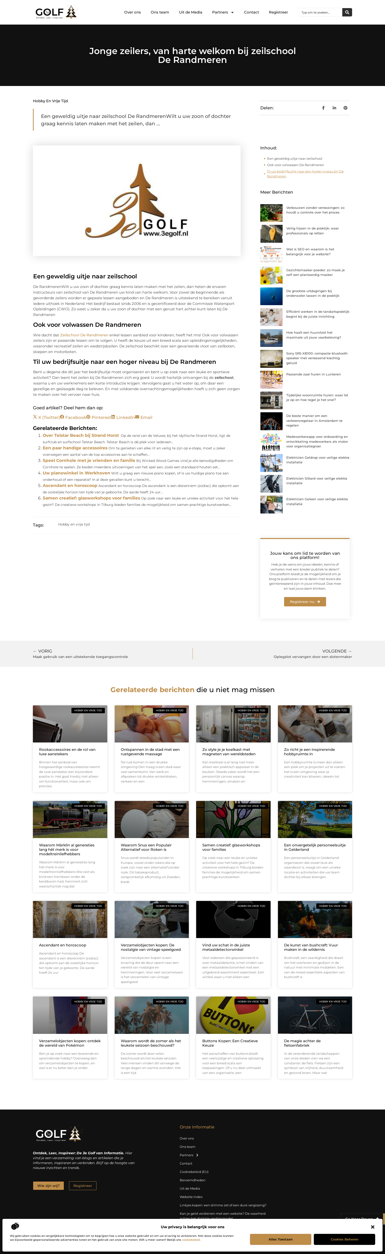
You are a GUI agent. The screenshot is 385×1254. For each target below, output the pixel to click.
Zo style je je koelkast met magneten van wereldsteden (229, 751)
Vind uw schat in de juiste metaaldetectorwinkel (226, 947)
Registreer (278, 12)
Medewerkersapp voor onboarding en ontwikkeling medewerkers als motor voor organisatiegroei (317, 441)
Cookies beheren (344, 1239)
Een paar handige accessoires (75, 447)
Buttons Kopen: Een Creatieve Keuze (230, 1043)
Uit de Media (190, 12)
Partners (223, 12)
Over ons (132, 12)
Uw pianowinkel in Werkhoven (76, 472)
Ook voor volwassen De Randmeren (295, 165)
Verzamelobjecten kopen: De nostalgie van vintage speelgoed (151, 947)
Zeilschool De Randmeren (84, 335)
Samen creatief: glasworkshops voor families (91, 498)
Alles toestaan (281, 1239)
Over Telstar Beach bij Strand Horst (81, 435)
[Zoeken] (347, 12)
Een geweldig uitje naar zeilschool (294, 158)
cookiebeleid (191, 1239)
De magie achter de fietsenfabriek (302, 1043)
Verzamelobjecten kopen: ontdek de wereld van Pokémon (70, 1043)
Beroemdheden (193, 1180)
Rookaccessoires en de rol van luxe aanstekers (67, 751)
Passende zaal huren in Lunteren (313, 374)
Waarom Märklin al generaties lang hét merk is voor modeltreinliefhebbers (67, 849)
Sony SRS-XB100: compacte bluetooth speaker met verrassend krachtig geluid (317, 358)
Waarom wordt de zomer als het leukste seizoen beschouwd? (151, 1043)
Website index (191, 1197)
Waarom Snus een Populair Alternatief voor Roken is (146, 847)
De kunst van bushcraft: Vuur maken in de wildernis (311, 947)
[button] (372, 1227)
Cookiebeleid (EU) (194, 1172)
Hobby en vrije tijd (50, 101)
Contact (251, 12)
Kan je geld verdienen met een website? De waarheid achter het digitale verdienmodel (223, 1215)
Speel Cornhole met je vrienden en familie (89, 460)
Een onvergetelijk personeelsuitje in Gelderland (315, 847)
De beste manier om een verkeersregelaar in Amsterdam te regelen (314, 420)
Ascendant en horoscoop (70, 485)
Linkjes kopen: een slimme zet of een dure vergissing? (223, 1205)
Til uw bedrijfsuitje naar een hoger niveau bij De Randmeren (305, 173)
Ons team (160, 12)
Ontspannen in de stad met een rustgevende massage (150, 751)
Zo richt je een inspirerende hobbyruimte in (309, 751)
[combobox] (320, 12)
